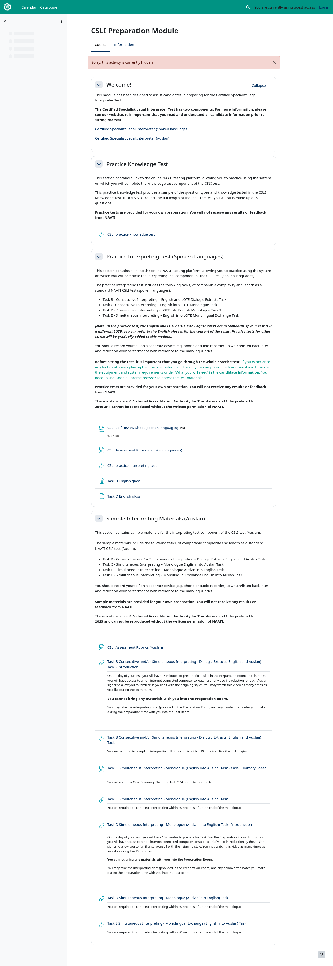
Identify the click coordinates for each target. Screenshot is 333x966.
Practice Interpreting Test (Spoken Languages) (178, 256)
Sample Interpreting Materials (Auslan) (168, 518)
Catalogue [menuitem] (48, 7)
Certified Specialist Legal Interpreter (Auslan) (145, 138)
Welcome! (131, 84)
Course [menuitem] (113, 44)
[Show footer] (321, 954)
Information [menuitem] (137, 44)
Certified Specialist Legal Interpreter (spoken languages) (154, 129)
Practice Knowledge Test (150, 164)
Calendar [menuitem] (29, 7)
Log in (324, 7)
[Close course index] (5, 21)
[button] (248, 7)
